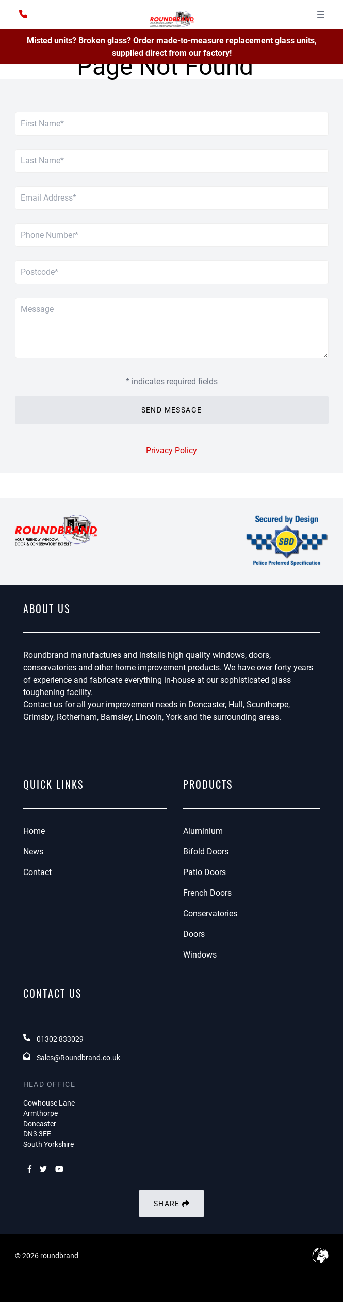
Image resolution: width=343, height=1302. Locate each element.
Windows (200, 955)
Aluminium (203, 831)
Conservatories (210, 913)
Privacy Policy (171, 450)
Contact (37, 872)
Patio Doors (204, 872)
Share (171, 1203)
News (33, 851)
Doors (194, 934)
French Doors (207, 893)
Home (34, 831)
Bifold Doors (205, 851)
